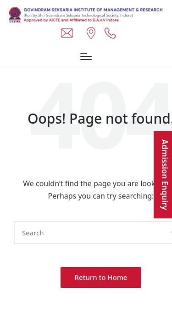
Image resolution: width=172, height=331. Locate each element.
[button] (101, 277)
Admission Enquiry (165, 174)
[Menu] (86, 56)
